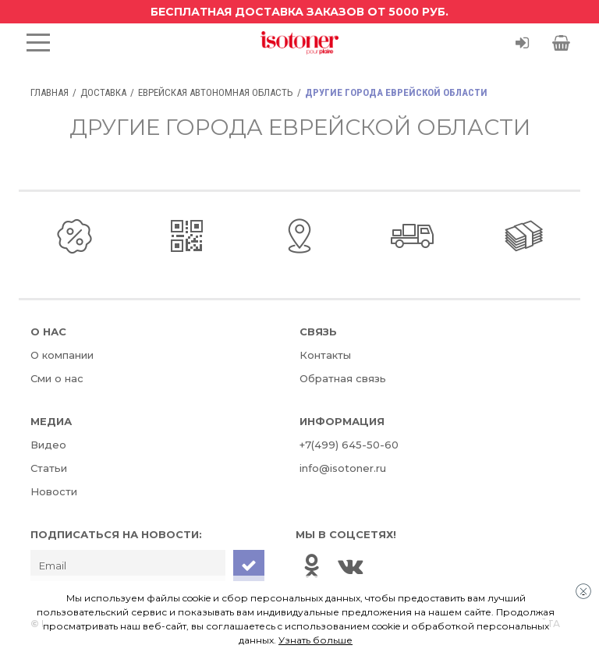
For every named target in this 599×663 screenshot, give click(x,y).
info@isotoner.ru (343, 468)
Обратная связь (343, 378)
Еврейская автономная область (215, 92)
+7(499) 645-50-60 (349, 444)
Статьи (48, 468)
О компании (62, 355)
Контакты (325, 355)
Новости (53, 491)
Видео (48, 444)
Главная (49, 92)
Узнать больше (315, 640)
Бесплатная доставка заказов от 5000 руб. (299, 12)
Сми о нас (56, 378)
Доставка (103, 92)
